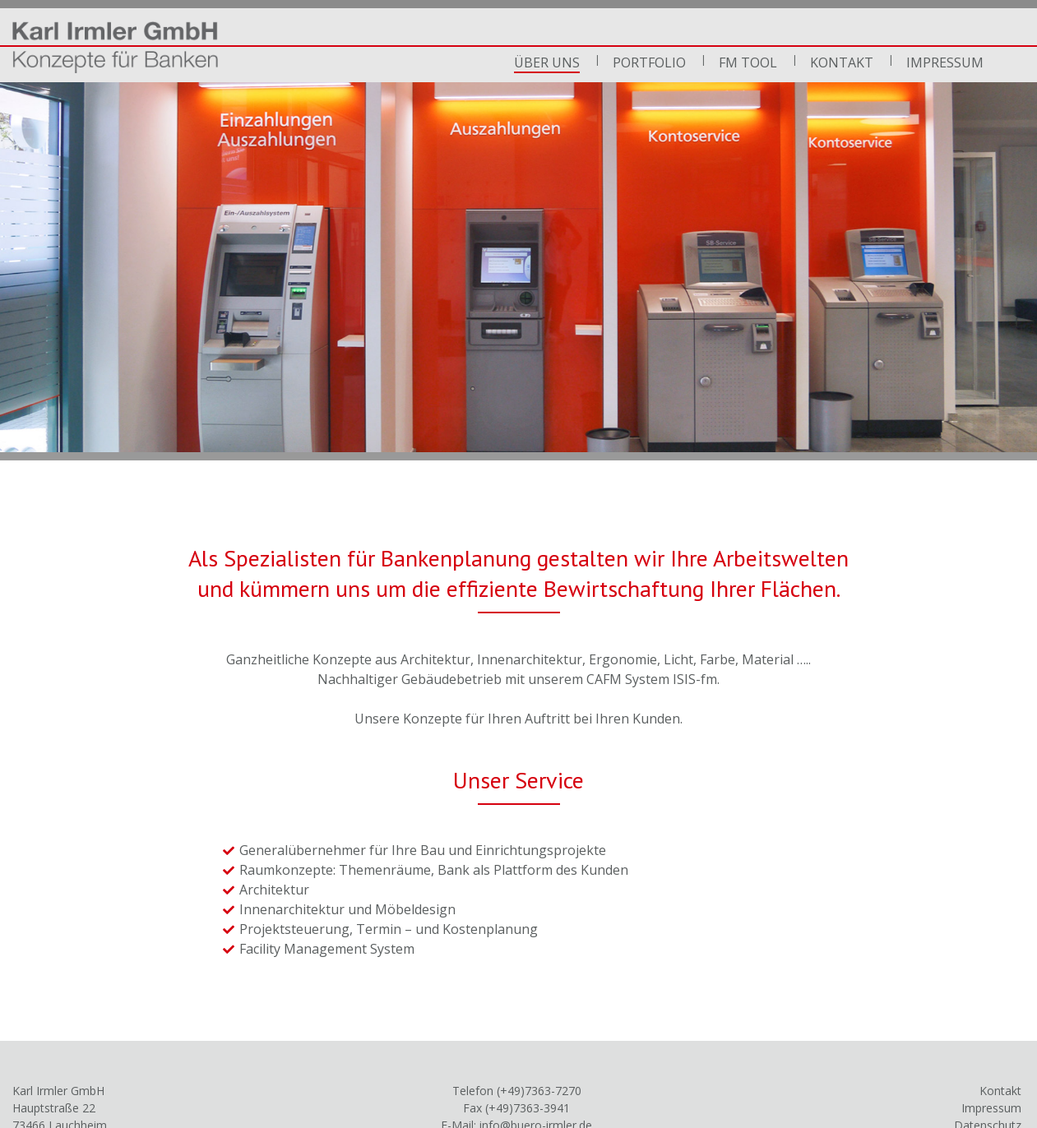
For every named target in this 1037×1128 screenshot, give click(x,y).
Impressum (945, 62)
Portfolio (649, 62)
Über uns (547, 62)
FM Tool (748, 62)
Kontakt (841, 62)
